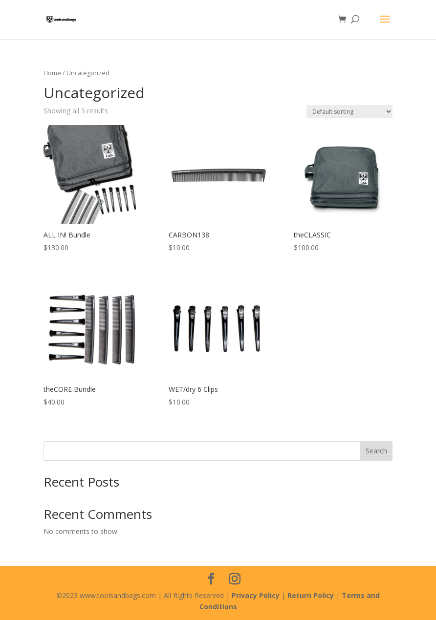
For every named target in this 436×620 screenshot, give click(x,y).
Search (376, 450)
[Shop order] (349, 111)
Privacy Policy (256, 595)
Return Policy (310, 595)
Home (52, 72)
